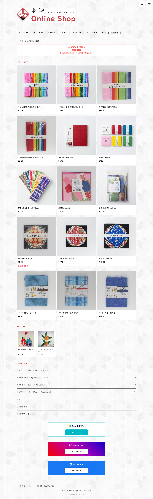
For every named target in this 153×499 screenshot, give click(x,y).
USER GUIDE (91, 33)
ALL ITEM (23, 33)
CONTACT (76, 33)
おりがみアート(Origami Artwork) (30, 385)
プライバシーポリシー (26, 486)
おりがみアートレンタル (25, 414)
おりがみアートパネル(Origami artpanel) (33, 370)
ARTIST (51, 33)
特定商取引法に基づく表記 (46, 486)
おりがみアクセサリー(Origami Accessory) (34, 392)
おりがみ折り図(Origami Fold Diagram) (33, 378)
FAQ (104, 33)
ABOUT (63, 33)
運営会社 (114, 33)
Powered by (76, 495)
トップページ (22, 41)
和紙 (31, 41)
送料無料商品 (22, 407)
